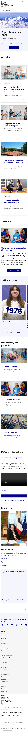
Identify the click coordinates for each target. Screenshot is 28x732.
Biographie (4, 558)
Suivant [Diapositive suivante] (18, 332)
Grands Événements (5, 645)
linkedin (12, 624)
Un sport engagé (4, 662)
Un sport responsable (5, 669)
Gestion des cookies (10, 724)
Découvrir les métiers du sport (14, 496)
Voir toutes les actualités (19, 61)
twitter (7, 624)
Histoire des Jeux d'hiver (14, 304)
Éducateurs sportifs (5, 641)
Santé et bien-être (10, 366)
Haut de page (23, 609)
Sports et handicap (5, 674)
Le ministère (3, 643)
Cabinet (3, 565)
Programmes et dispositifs (6, 655)
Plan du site (3, 720)
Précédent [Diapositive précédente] (10, 332)
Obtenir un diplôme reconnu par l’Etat (14, 500)
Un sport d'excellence (6, 660)
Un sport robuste (5, 665)
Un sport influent (4, 667)
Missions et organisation (6, 648)
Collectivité (3, 633)
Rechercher (23, 1)
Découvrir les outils (14, 270)
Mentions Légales (11, 720)
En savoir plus (14, 47)
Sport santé (3, 679)
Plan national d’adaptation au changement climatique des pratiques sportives (13, 161)
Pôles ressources (4, 672)
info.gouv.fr (4, 712)
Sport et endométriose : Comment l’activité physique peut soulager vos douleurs (13, 201)
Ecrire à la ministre (5, 688)
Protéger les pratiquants (12, 399)
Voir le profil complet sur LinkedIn (12, 600)
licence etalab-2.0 (7, 730)
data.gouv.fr (16, 715)
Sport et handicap (10, 432)
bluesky (26, 624)
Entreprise (3, 636)
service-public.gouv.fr (15, 712)
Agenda (3, 562)
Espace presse (4, 691)
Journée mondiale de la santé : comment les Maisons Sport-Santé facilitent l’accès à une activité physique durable (14, 88)
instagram (16, 624)
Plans (2, 650)
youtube (21, 624)
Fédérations (3, 638)
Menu (26, 1)
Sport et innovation (5, 677)
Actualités (3, 686)
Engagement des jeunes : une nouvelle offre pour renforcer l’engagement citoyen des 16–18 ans (14, 125)
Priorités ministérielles (6, 653)
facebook (2, 624)
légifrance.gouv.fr (5, 715)
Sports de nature (4, 681)
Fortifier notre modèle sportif (7, 657)
